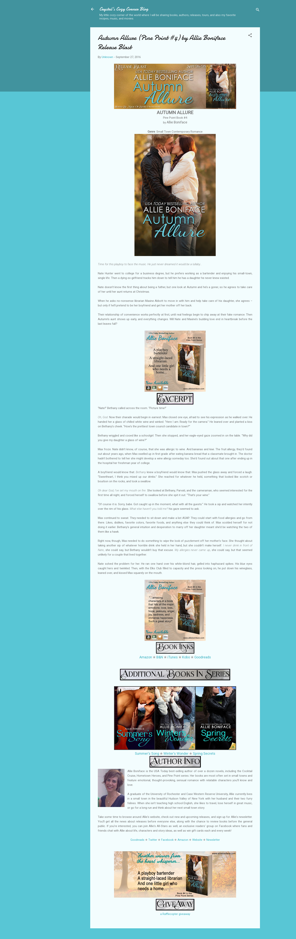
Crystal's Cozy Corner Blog (123, 9)
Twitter (152, 840)
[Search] (257, 10)
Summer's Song (147, 753)
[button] (250, 36)
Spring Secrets (204, 753)
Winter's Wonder (175, 753)
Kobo (186, 657)
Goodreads (202, 657)
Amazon (145, 657)
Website (197, 840)
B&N (159, 657)
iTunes (172, 657)
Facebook (167, 840)
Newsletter (213, 840)
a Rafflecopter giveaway (175, 914)
